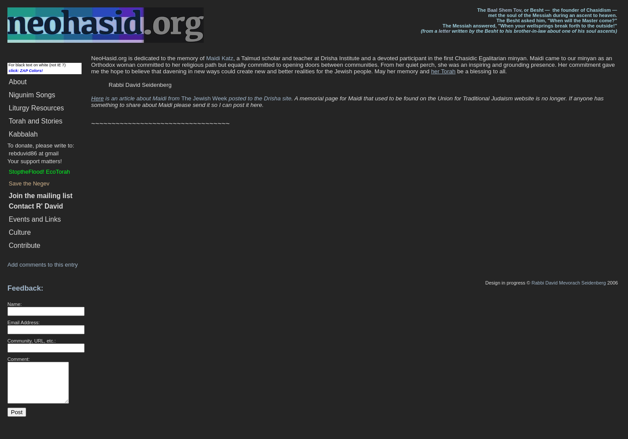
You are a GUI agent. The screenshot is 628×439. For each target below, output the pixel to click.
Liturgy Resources (36, 108)
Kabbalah (23, 134)
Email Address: (23, 322)
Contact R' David (36, 206)
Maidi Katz (219, 58)
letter (445, 31)
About (18, 82)
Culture (20, 232)
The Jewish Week (236, 98)
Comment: (18, 359)
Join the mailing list (40, 195)
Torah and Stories (35, 121)
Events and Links (35, 219)
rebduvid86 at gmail (33, 153)
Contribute (25, 245)
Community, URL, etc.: (31, 340)
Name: (14, 304)
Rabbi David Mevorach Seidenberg (569, 282)
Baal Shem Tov (504, 10)
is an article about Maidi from (136, 98)
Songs (32, 95)
